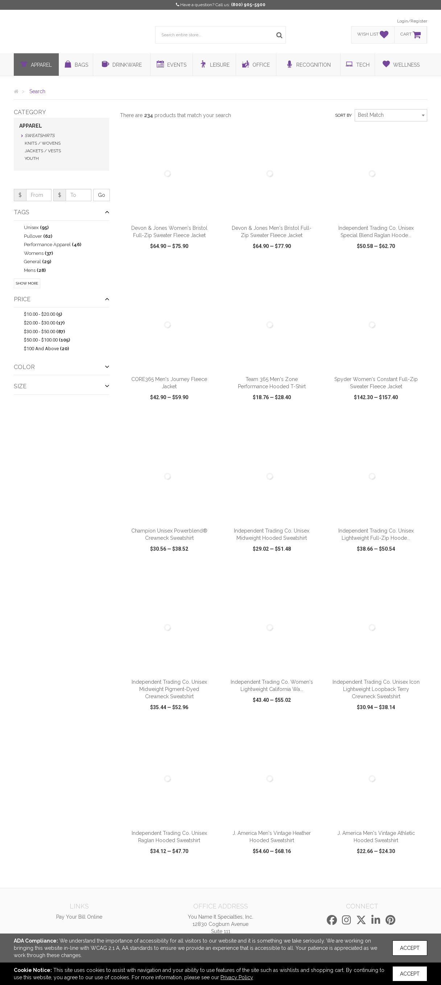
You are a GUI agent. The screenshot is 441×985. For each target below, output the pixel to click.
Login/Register (412, 21)
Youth (32, 158)
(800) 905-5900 (248, 4)
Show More (27, 283)
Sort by (343, 115)
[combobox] (391, 115)
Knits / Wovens (43, 143)
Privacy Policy (236, 977)
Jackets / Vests (43, 150)
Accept (410, 948)
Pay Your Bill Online (79, 917)
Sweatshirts (39, 135)
